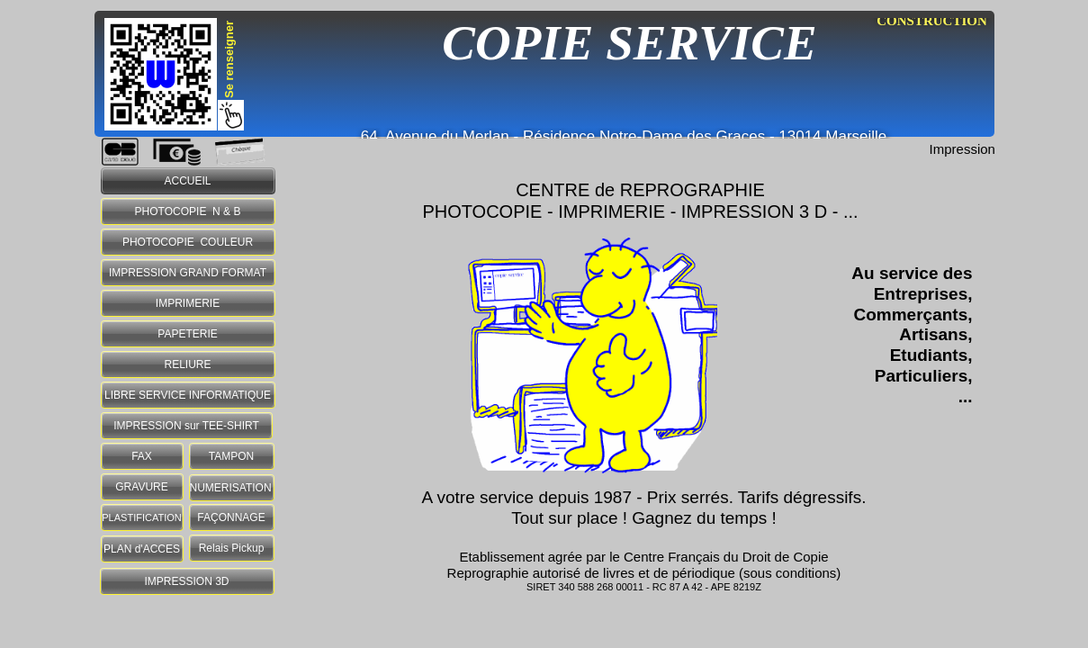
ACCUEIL (187, 181)
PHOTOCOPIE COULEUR (187, 242)
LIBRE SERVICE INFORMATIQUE (187, 395)
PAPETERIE (187, 334)
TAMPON (231, 456)
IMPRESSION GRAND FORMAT (187, 272)
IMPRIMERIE (188, 303)
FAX (141, 456)
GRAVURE (141, 487)
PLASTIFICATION (141, 517)
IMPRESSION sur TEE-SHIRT (186, 425)
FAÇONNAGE (231, 517)
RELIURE (187, 364)
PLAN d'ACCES (141, 549)
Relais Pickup (232, 548)
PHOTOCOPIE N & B (188, 211)
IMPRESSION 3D (186, 581)
